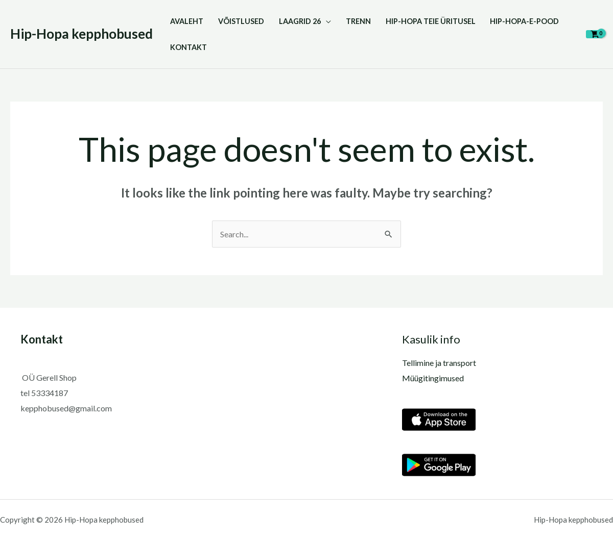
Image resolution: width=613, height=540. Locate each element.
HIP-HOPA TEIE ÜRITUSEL (431, 21)
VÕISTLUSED (241, 21)
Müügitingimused (433, 378)
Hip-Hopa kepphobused (81, 34)
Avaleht (186, 21)
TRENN (358, 21)
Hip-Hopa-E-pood (524, 21)
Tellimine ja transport (439, 362)
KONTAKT (188, 47)
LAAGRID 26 (300, 21)
